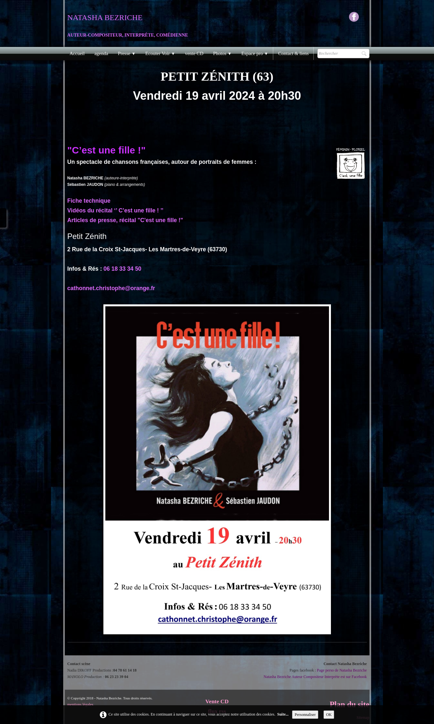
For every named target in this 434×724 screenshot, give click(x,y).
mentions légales (80, 704)
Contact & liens (293, 53)
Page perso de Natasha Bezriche (342, 670)
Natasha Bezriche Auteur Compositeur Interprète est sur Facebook (315, 676)
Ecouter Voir (160, 53)
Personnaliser (305, 714)
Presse (127, 53)
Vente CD (217, 701)
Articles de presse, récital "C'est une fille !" (125, 220)
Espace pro (254, 53)
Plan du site (349, 704)
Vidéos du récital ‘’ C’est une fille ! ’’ (115, 210)
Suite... (282, 714)
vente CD (194, 53)
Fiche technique (89, 201)
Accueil (77, 53)
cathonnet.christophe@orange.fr (111, 288)
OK (329, 714)
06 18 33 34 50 (122, 269)
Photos (222, 53)
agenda (101, 53)
